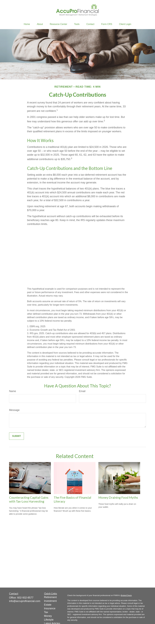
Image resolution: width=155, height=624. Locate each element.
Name (12, 391)
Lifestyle (49, 619)
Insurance (49, 608)
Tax (46, 612)
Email (82, 391)
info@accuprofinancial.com (24, 601)
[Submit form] (16, 436)
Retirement (50, 597)
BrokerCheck (126, 595)
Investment (50, 601)
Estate (47, 604)
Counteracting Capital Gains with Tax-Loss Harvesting (28, 499)
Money (48, 615)
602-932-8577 (25, 597)
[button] (26, 24)
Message (14, 410)
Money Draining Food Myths (118, 497)
